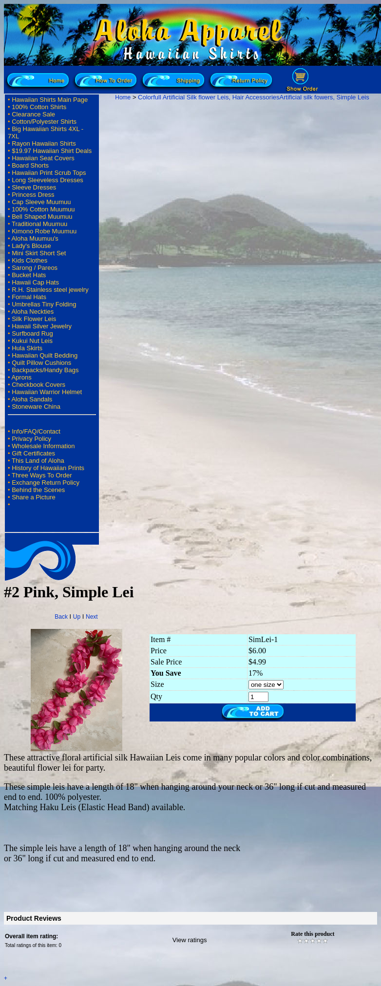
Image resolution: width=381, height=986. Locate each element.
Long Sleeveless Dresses (47, 180)
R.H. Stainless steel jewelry (50, 289)
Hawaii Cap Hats (35, 282)
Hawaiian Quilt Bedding (44, 355)
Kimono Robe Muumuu (44, 231)
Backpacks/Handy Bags (45, 370)
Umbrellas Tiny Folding (44, 304)
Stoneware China (36, 406)
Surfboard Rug (32, 333)
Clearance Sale (33, 114)
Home (123, 97)
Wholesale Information (43, 446)
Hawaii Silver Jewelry (42, 326)
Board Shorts (30, 165)
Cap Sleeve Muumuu (41, 202)
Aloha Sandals (31, 399)
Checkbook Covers (38, 384)
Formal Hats (29, 297)
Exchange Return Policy (45, 482)
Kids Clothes (29, 260)
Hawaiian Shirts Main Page (50, 99)
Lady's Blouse (31, 245)
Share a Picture (34, 497)
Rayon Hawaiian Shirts (44, 143)
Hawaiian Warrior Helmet (47, 392)
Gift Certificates (33, 453)
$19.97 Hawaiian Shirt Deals (52, 150)
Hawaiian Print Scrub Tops (49, 172)
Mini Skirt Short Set (39, 253)
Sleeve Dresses (34, 187)
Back (61, 616)
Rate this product (312, 933)
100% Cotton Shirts (39, 107)
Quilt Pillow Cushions (41, 362)
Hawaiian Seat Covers (43, 158)
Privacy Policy (31, 438)
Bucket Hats (29, 275)
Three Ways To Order (42, 475)
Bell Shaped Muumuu (42, 216)
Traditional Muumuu (39, 224)
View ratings (189, 940)
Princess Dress (33, 194)
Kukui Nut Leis (32, 340)
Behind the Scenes (38, 489)
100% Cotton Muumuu (43, 209)
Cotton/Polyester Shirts (44, 121)
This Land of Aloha (38, 460)
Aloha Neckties (32, 311)
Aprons (21, 377)
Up (76, 616)
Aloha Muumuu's (34, 238)
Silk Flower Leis (34, 318)
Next (92, 616)
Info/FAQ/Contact (36, 431)
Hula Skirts (27, 348)
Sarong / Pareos (34, 267)
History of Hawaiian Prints (48, 468)
